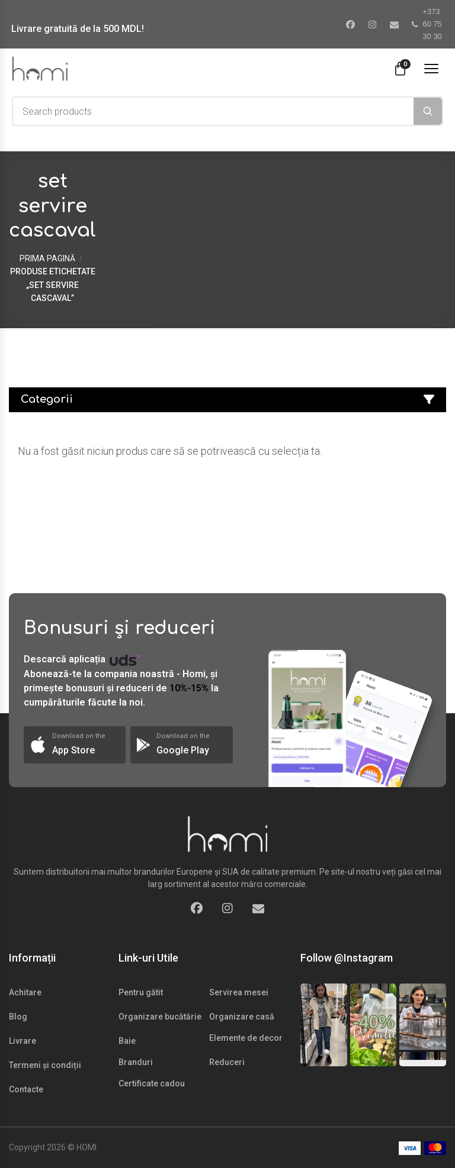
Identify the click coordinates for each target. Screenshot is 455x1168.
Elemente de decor (246, 1038)
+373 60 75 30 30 (427, 24)
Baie (127, 1041)
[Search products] (213, 111)
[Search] (428, 111)
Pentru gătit (140, 992)
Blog (18, 1016)
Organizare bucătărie (159, 1016)
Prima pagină (47, 258)
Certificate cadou (151, 1083)
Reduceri (227, 1062)
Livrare (22, 1041)
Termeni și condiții (45, 1065)
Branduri (135, 1062)
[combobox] (213, 111)
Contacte (26, 1089)
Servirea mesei (238, 992)
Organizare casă (241, 1016)
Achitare (25, 992)
